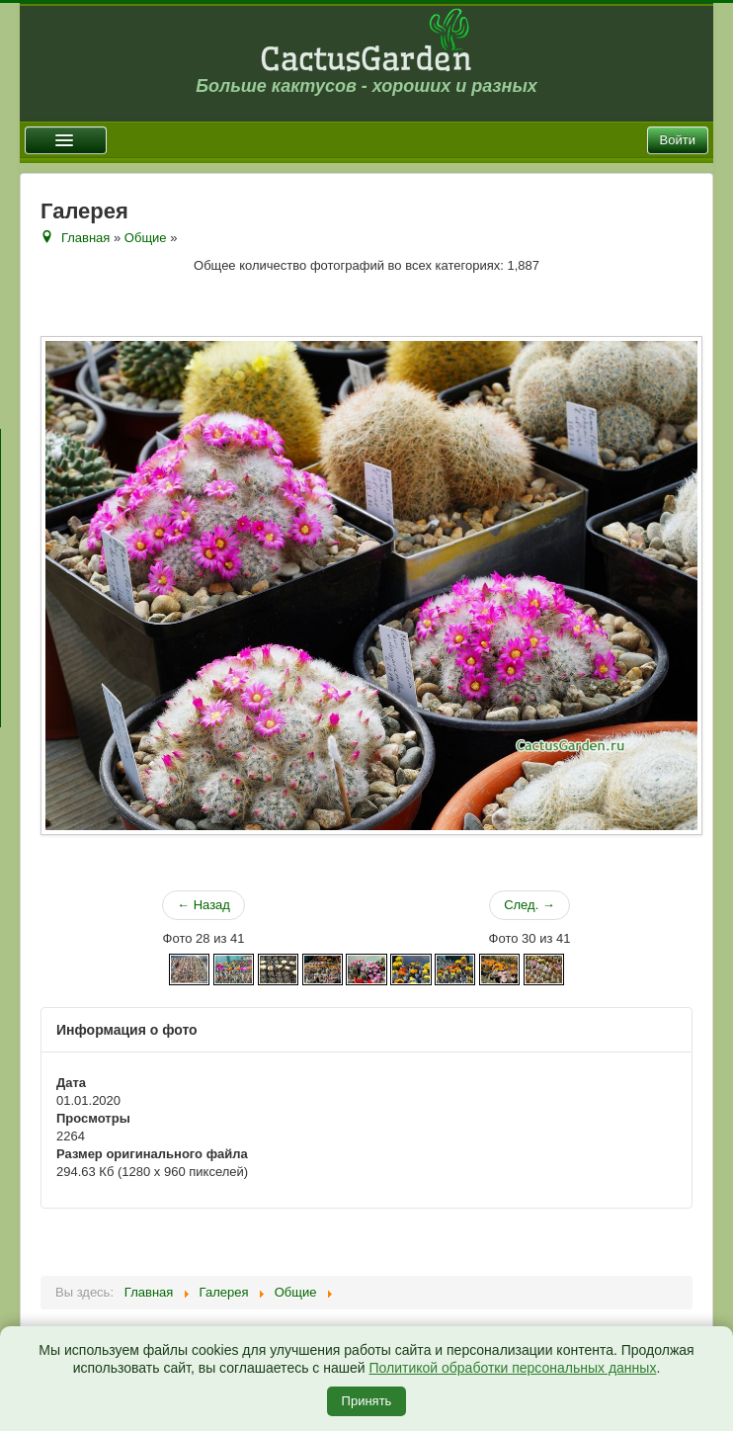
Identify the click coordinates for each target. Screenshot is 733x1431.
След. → (529, 904)
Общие (145, 237)
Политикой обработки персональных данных (512, 1368)
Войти (677, 139)
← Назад (203, 904)
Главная (85, 237)
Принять (367, 1400)
